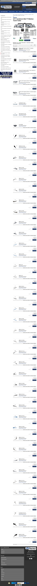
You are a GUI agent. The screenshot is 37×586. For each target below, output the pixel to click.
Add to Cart (34, 378)
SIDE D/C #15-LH (21, 435)
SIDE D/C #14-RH (21, 424)
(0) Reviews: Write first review (22, 372)
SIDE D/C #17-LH (21, 478)
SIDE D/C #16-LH (21, 457)
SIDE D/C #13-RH (21, 403)
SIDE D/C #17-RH (21, 489)
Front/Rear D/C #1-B (22, 511)
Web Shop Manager (25, 585)
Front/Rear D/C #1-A (22, 500)
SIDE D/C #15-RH (21, 446)
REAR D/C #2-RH (21, 532)
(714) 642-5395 (31, 549)
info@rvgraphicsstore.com (31, 552)
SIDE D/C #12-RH (21, 381)
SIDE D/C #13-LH (21, 392)
